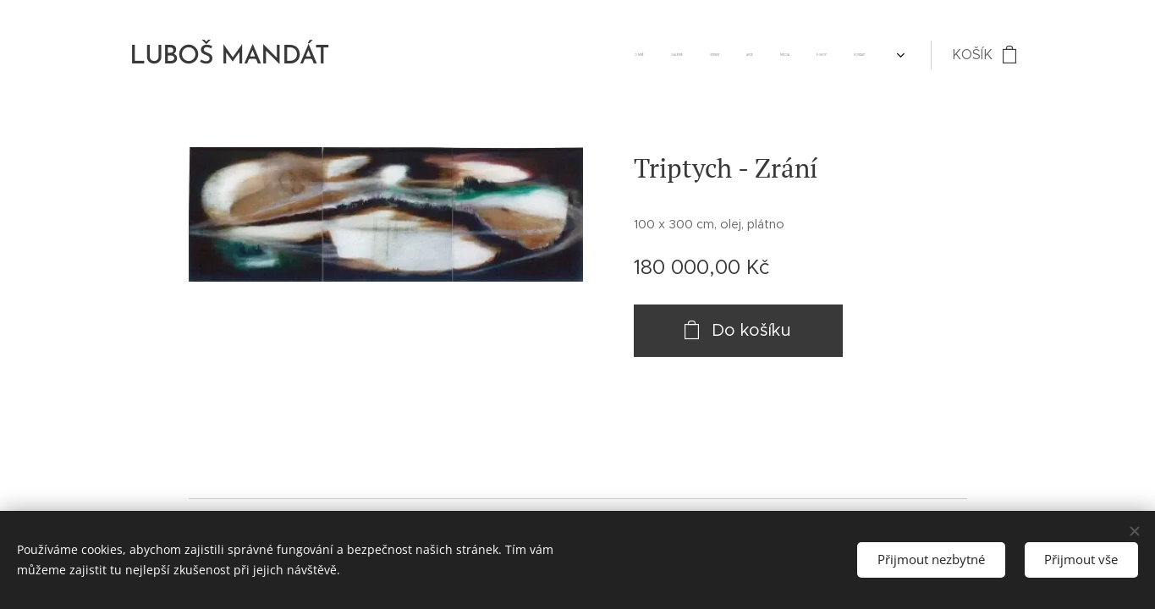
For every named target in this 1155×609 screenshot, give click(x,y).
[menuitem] (715, 55)
